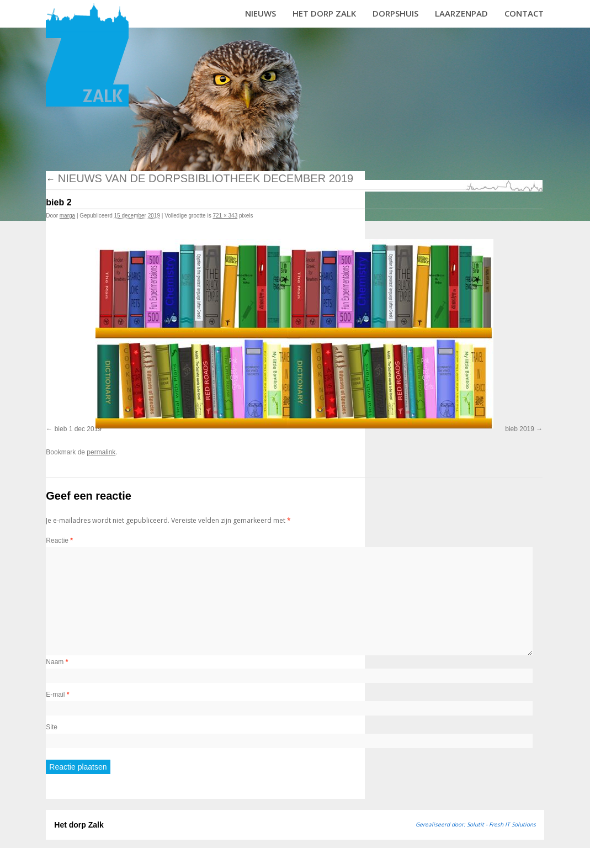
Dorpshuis (395, 13)
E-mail (57, 694)
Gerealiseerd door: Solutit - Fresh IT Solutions (476, 824)
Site (51, 727)
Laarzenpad (461, 13)
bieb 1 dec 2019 (78, 429)
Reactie (59, 540)
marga (67, 216)
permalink (101, 452)
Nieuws (260, 13)
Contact (524, 13)
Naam (57, 662)
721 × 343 (224, 216)
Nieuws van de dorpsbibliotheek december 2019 (199, 178)
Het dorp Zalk (324, 13)
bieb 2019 (519, 429)
